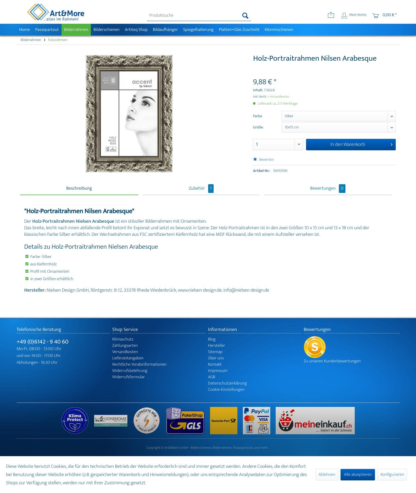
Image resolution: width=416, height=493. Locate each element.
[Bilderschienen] (106, 30)
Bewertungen (327, 188)
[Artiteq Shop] (136, 30)
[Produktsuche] (199, 15)
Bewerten (263, 160)
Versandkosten (125, 352)
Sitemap (215, 352)
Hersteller (216, 345)
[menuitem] (199, 15)
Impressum (218, 371)
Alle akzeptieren (358, 474)
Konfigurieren (392, 474)
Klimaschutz (123, 339)
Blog (212, 339)
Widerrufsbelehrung (129, 371)
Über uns (216, 358)
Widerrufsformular (128, 377)
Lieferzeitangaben (128, 358)
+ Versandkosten (278, 96)
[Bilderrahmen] (76, 30)
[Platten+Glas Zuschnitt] (239, 30)
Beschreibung (79, 188)
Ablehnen (327, 474)
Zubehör (201, 188)
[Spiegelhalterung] (198, 30)
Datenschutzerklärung (227, 383)
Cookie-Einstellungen (226, 389)
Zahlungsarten (125, 345)
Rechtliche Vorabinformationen (139, 364)
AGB (211, 377)
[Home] (25, 30)
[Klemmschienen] (279, 30)
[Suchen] (245, 15)
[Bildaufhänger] (165, 30)
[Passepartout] (47, 30)
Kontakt (215, 364)
